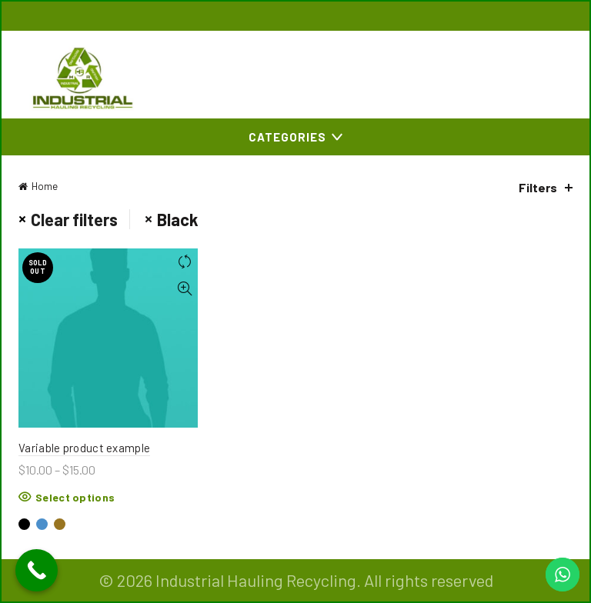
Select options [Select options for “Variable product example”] (75, 497)
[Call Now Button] (36, 570)
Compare (184, 261)
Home (45, 186)
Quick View (184, 288)
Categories (287, 137)
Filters (538, 187)
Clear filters (74, 219)
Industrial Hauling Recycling (255, 580)
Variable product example (84, 448)
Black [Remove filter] (178, 219)
